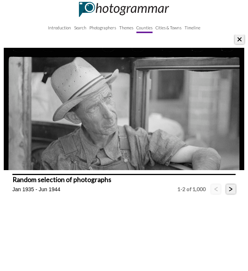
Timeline (192, 27)
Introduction (59, 27)
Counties (144, 27)
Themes (126, 27)
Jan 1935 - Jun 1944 (36, 189)
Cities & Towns (168, 27)
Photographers (102, 27)
